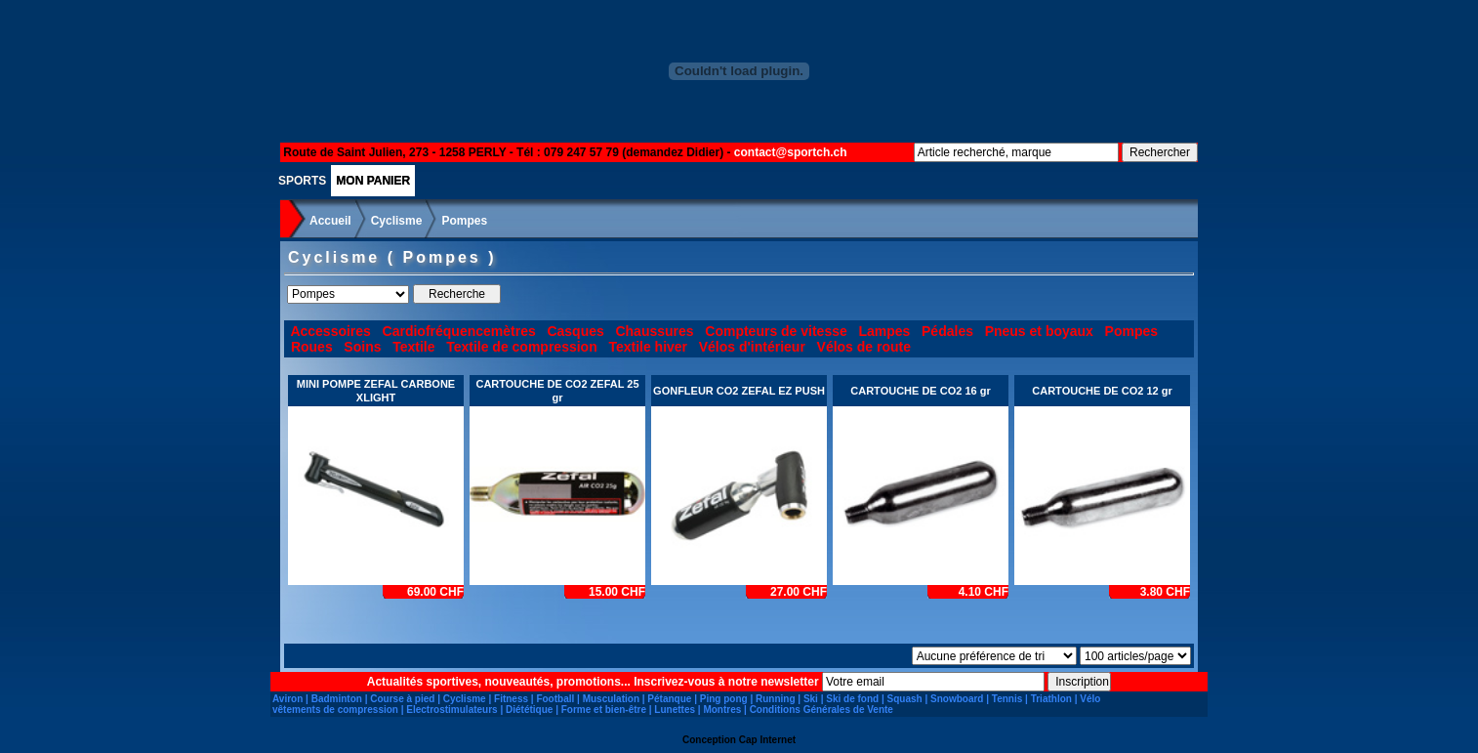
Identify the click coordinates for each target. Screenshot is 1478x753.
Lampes (884, 331)
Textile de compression (521, 347)
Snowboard (956, 698)
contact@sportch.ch (790, 152)
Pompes (464, 221)
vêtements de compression (335, 709)
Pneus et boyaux (1039, 331)
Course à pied (402, 698)
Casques (575, 331)
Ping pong (724, 698)
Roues (312, 347)
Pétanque (669, 698)
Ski (810, 698)
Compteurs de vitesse (776, 331)
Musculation (611, 698)
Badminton (336, 698)
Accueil (330, 221)
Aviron (287, 698)
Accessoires (330, 331)
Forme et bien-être (603, 709)
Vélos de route (864, 347)
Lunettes (674, 709)
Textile (413, 347)
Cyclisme (397, 221)
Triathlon (1051, 698)
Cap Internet (767, 739)
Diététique (529, 709)
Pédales (947, 331)
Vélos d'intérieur (752, 347)
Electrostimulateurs (451, 709)
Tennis (1007, 698)
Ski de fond (852, 698)
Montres (722, 709)
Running (776, 698)
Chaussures (654, 331)
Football (555, 698)
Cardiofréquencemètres (459, 331)
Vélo (1090, 698)
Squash (905, 698)
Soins (362, 347)
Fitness (511, 698)
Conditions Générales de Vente (821, 709)
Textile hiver (647, 347)
